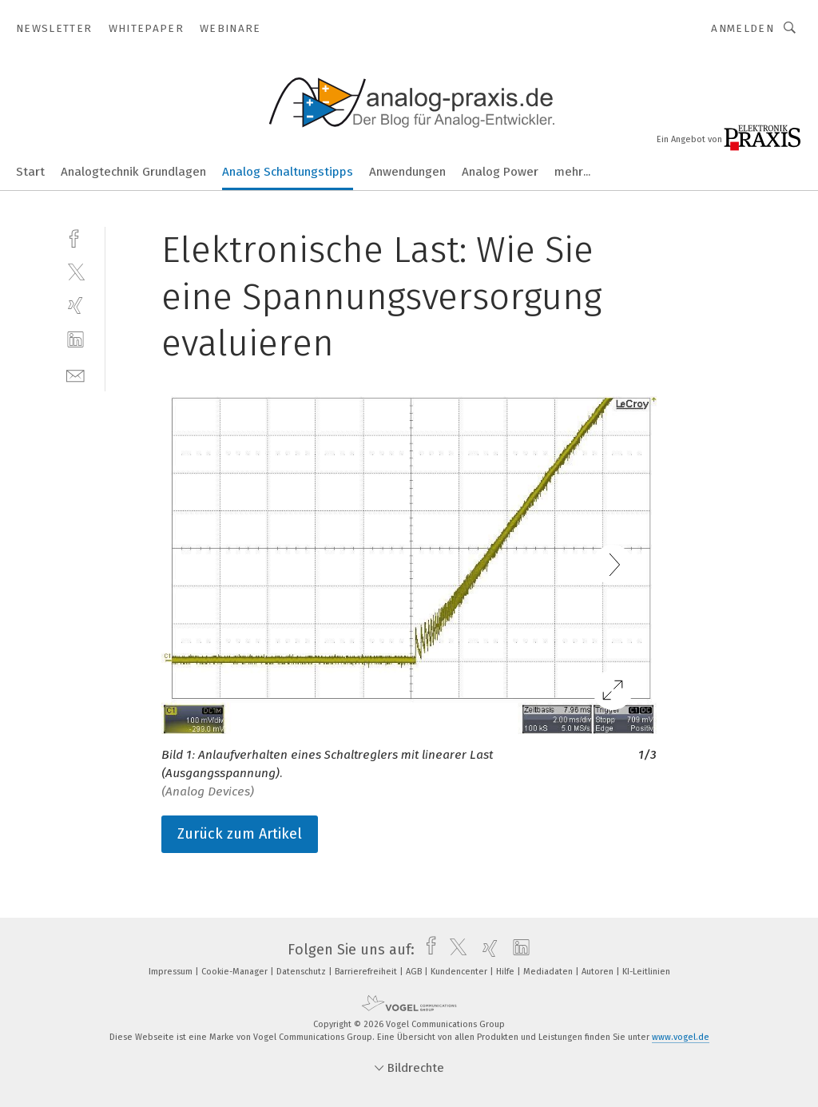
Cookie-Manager (235, 971)
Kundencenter (460, 971)
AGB (415, 971)
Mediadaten (549, 971)
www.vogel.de (680, 1037)
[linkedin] (75, 340)
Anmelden (742, 28)
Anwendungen (407, 172)
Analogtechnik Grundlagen (133, 172)
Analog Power (500, 172)
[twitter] (75, 271)
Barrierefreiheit (367, 971)
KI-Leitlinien (646, 971)
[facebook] (75, 237)
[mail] (75, 374)
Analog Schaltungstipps (287, 172)
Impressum (172, 971)
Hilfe (506, 971)
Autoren (599, 971)
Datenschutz (302, 971)
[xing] (75, 305)
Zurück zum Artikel (239, 834)
